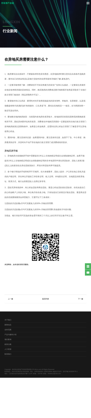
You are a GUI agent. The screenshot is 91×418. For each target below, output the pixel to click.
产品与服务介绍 (10, 334)
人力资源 (8, 349)
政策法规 (8, 344)
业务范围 (8, 330)
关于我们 (8, 320)
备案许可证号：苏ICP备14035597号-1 (65, 371)
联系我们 (8, 354)
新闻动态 (8, 325)
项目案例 (8, 339)
